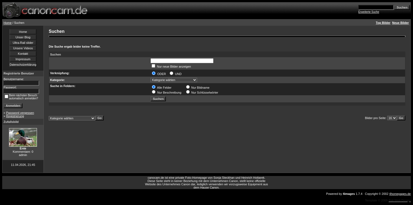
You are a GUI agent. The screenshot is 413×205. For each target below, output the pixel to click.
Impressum (23, 59)
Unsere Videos (23, 48)
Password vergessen (20, 112)
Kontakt (23, 53)
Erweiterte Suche (368, 11)
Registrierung (15, 116)
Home (7, 22)
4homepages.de (400, 193)
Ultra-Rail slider (23, 42)
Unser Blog (23, 37)
